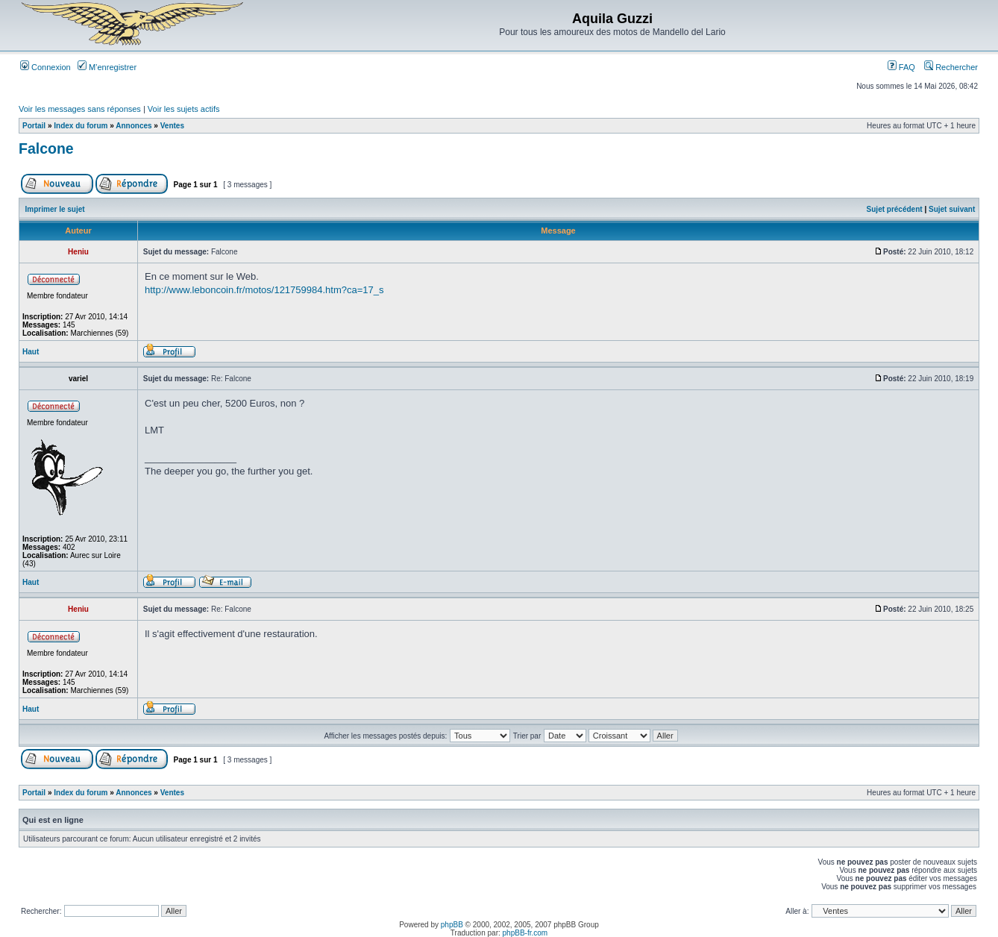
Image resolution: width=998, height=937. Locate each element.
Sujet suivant (952, 209)
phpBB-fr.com (525, 933)
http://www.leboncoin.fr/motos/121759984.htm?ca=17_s (264, 289)
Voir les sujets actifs (184, 108)
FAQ (901, 67)
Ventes (172, 126)
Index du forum (80, 126)
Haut (30, 352)
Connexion (45, 67)
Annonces (133, 126)
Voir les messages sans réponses (80, 108)
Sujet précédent (895, 209)
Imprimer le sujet (55, 209)
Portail (33, 126)
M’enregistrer (107, 67)
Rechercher (951, 67)
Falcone (46, 148)
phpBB (452, 925)
